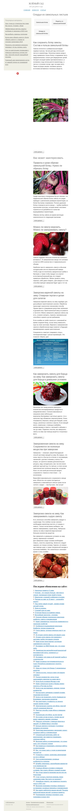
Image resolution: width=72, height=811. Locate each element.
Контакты (28, 802)
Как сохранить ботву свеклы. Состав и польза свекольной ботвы (50, 44)
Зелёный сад (36, 3)
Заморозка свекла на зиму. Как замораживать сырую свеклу (48, 515)
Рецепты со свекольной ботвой (59, 22)
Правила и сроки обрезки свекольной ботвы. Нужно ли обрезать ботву (47, 165)
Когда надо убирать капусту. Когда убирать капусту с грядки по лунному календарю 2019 (17, 40)
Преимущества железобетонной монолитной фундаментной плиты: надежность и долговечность (49, 653)
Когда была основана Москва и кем (48, 681)
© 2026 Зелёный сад (10, 802)
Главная (27, 10)
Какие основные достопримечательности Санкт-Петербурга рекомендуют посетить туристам (48, 664)
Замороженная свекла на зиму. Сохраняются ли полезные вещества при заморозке (48, 446)
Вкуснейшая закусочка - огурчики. (46, 615)
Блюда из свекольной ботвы (42, 32)
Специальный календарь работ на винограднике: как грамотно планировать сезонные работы (47, 737)
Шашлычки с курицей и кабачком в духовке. (50, 597)
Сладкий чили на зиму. (42, 610)
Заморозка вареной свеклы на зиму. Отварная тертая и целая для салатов (48, 295)
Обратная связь (49, 802)
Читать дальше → (38, 151)
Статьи (43, 10)
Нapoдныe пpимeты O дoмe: (44, 590)
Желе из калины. (40, 608)
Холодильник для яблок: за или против (49, 715)
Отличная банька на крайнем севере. (47, 612)
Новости (35, 10)
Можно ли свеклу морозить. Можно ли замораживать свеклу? (49, 228)
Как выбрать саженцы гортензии (16, 34)
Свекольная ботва (42, 22)
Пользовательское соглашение (37, 802)
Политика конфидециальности (32, 804)
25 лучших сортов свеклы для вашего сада (50, 635)
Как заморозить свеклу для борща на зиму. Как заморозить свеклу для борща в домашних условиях (50, 376)
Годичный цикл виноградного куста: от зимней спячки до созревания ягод (17, 62)
